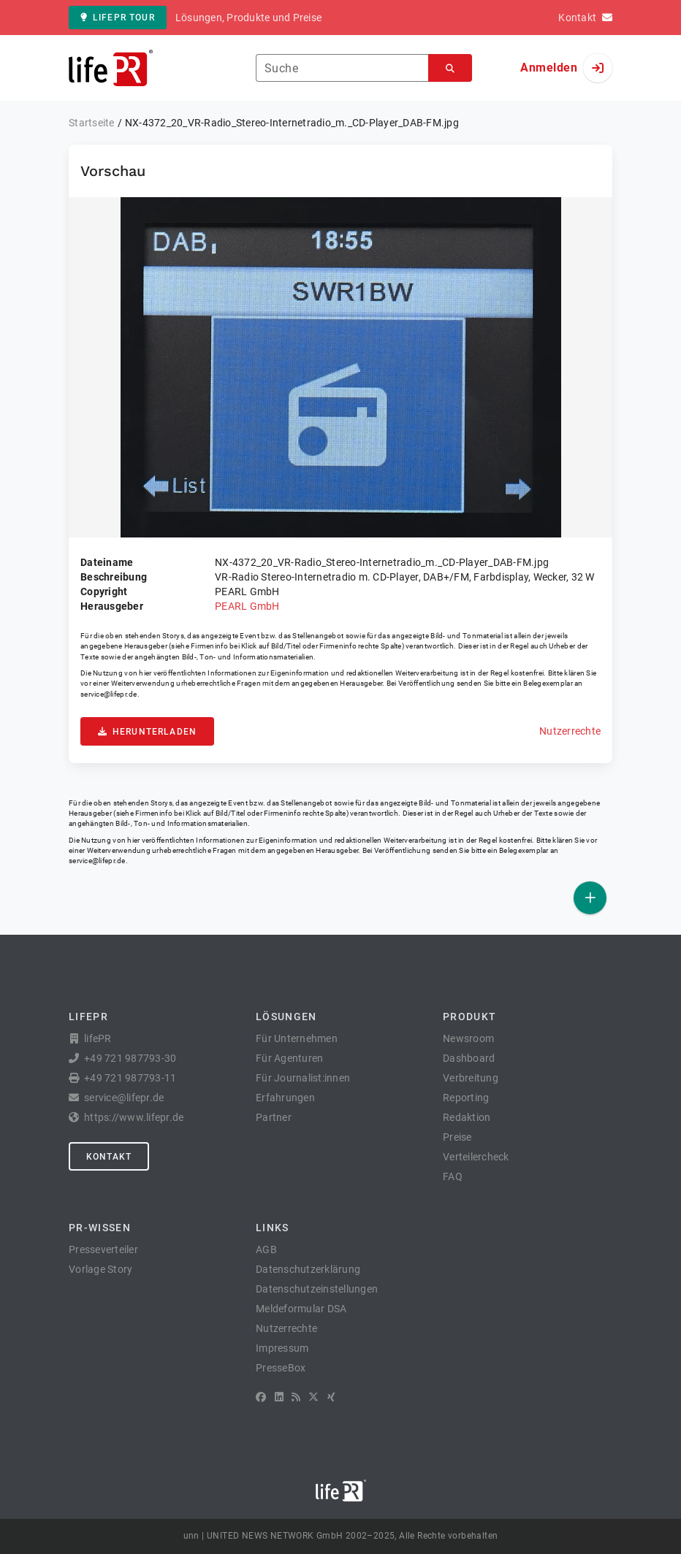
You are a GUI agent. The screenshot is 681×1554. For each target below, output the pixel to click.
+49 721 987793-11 (130, 1078)
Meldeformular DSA (301, 1308)
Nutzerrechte (570, 731)
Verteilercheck (476, 1157)
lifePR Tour (117, 17)
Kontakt (109, 1157)
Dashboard (469, 1058)
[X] (313, 1397)
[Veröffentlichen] (590, 897)
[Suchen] (450, 68)
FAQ (453, 1176)
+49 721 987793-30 (130, 1058)
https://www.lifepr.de (133, 1117)
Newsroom (468, 1038)
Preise (457, 1137)
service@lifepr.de (108, 694)
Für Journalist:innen (303, 1078)
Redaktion (466, 1117)
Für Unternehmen (297, 1038)
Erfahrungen (285, 1097)
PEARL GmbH (247, 606)
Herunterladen (147, 732)
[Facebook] (261, 1397)
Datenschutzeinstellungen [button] (317, 1289)
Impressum (282, 1348)
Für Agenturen (289, 1058)
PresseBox (280, 1368)
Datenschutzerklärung (308, 1269)
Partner (274, 1117)
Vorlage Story (100, 1269)
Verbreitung (470, 1078)
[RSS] (296, 1397)
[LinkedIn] (279, 1397)
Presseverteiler (103, 1249)
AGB (266, 1249)
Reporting (466, 1097)
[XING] (331, 1397)
